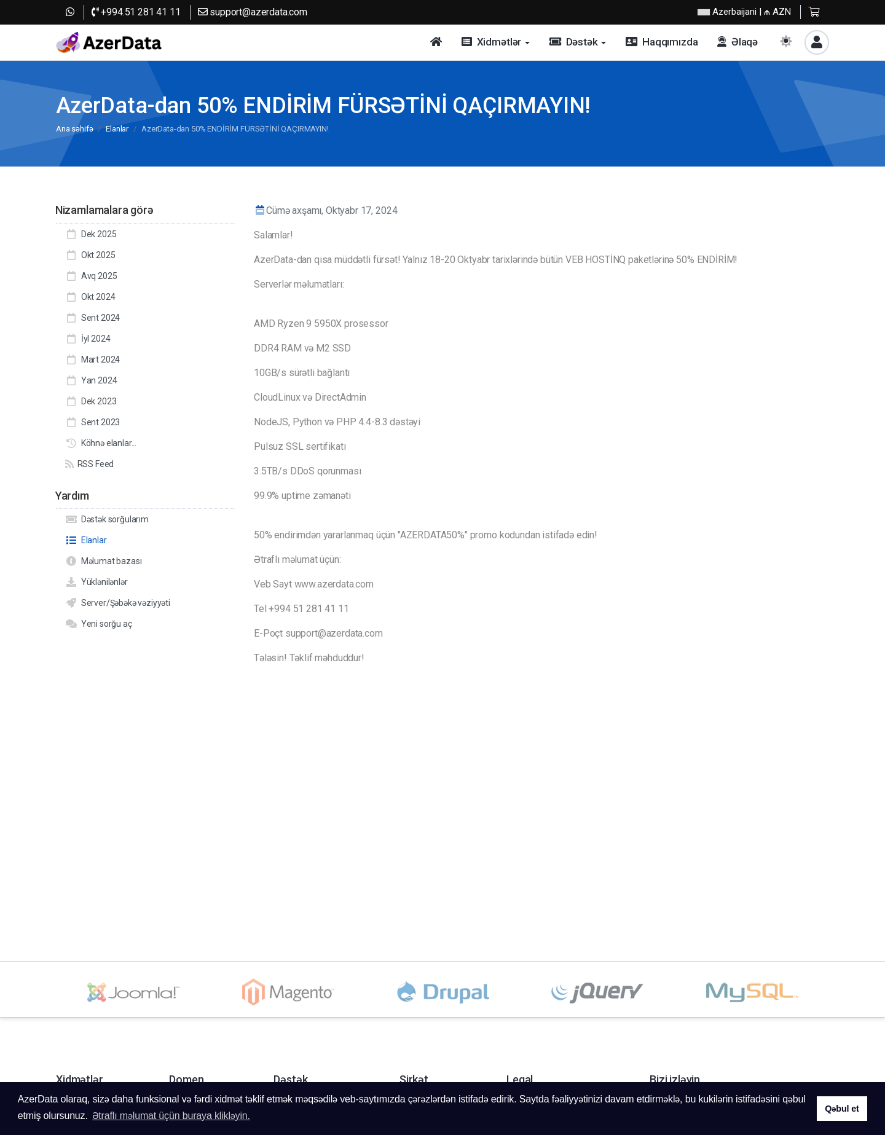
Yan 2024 (91, 380)
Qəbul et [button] (842, 1108)
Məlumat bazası (103, 561)
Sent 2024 (92, 317)
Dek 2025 (90, 234)
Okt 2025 (90, 255)
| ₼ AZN (744, 12)
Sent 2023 (92, 422)
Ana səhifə (74, 128)
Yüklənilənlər (96, 582)
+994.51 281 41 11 (136, 12)
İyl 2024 (87, 338)
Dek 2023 (90, 401)
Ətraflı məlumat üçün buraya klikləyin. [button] (171, 1115)
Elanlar (117, 128)
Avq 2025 (91, 276)
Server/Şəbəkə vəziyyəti (117, 602)
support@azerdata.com (252, 12)
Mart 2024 (92, 359)
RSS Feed (89, 464)
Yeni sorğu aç (98, 623)
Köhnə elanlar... (100, 443)
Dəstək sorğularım (107, 519)
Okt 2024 (90, 296)
